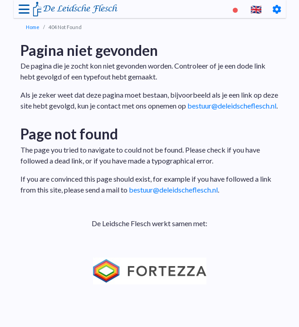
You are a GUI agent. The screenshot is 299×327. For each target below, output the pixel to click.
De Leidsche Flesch (80, 9)
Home (32, 27)
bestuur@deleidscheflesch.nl (231, 105)
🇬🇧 (256, 9)
